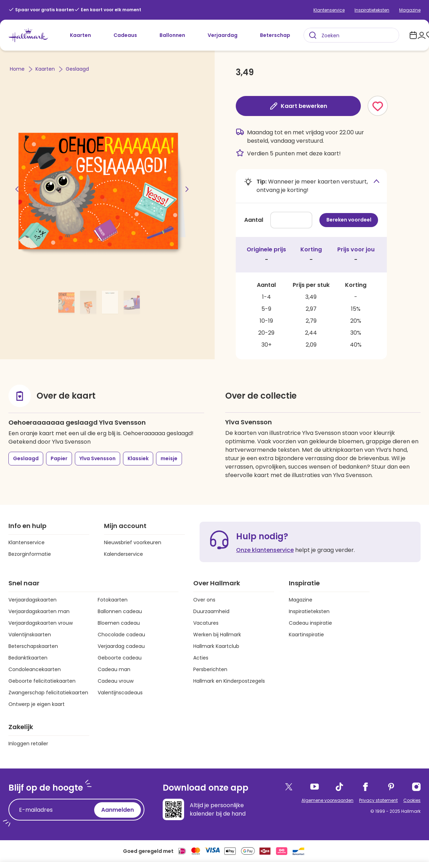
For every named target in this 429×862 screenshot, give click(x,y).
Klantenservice (329, 10)
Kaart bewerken (298, 106)
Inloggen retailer (28, 743)
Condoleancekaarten (34, 669)
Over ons (204, 599)
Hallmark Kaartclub (216, 646)
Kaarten (80, 35)
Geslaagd (77, 68)
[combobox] (351, 35)
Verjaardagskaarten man (39, 611)
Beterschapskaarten (33, 646)
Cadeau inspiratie (310, 622)
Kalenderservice (123, 554)
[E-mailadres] (53, 810)
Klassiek (138, 458)
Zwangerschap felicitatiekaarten (48, 692)
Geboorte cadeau (120, 657)
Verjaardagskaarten (32, 599)
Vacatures (206, 622)
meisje (169, 458)
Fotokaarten (113, 599)
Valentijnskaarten (29, 634)
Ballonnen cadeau (120, 611)
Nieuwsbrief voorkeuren (132, 542)
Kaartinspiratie (306, 634)
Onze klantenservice (265, 550)
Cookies (412, 800)
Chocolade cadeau (121, 634)
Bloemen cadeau (119, 622)
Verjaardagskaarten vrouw (40, 622)
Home (18, 68)
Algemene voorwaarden (327, 800)
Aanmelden (117, 810)
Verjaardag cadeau (121, 646)
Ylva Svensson (97, 458)
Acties (200, 657)
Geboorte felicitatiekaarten (42, 680)
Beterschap (275, 35)
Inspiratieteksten (372, 10)
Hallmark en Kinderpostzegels (229, 680)
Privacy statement (378, 800)
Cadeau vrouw (116, 680)
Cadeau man (114, 669)
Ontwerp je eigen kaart (36, 704)
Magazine (410, 10)
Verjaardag (223, 35)
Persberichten (210, 669)
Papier (59, 458)
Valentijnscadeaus (120, 692)
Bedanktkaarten (27, 657)
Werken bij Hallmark (217, 634)
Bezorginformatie (29, 554)
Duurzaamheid (211, 611)
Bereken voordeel (348, 219)
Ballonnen (172, 35)
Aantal (253, 220)
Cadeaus (125, 35)
